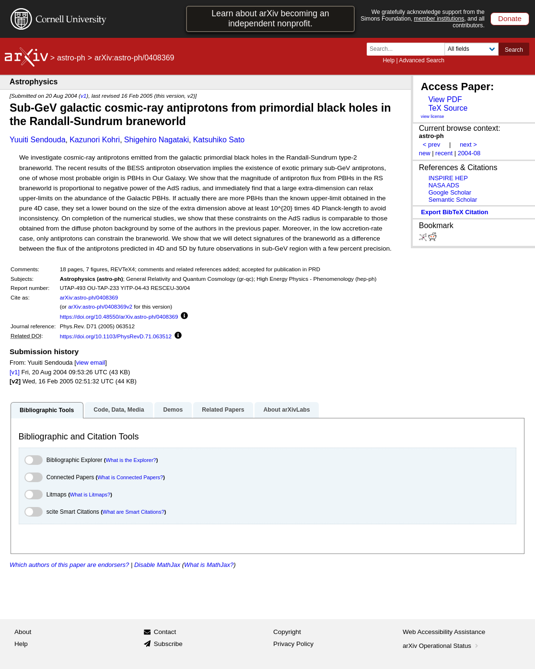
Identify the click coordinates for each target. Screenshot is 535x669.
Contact (165, 631)
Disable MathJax (157, 564)
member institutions (439, 18)
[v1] (15, 372)
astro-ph (71, 58)
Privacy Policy (293, 643)
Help (389, 60)
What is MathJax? (208, 564)
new (424, 153)
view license (432, 116)
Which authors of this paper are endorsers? (69, 564)
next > (468, 144)
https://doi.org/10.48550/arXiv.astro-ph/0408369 (119, 316)
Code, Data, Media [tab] (118, 409)
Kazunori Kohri (95, 140)
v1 (83, 95)
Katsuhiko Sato (219, 140)
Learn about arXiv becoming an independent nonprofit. (270, 18)
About (22, 631)
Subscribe (168, 643)
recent (444, 153)
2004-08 (469, 153)
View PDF (445, 99)
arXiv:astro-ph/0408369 (89, 297)
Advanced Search (421, 60)
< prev (431, 144)
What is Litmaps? (90, 494)
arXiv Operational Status (441, 645)
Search (514, 49)
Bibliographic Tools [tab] (47, 410)
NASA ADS (444, 185)
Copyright (287, 631)
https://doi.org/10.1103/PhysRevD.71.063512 (116, 336)
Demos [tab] (173, 409)
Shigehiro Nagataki (156, 140)
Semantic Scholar (453, 199)
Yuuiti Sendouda (38, 140)
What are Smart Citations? (133, 512)
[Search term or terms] (408, 49)
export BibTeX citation (454, 212)
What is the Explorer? (131, 460)
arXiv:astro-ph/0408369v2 (100, 306)
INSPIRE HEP (448, 178)
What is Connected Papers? (130, 477)
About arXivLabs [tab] (286, 409)
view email (90, 362)
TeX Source (447, 108)
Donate (510, 18)
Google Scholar (450, 192)
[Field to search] (471, 49)
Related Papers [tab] (223, 409)
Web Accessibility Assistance (444, 631)
